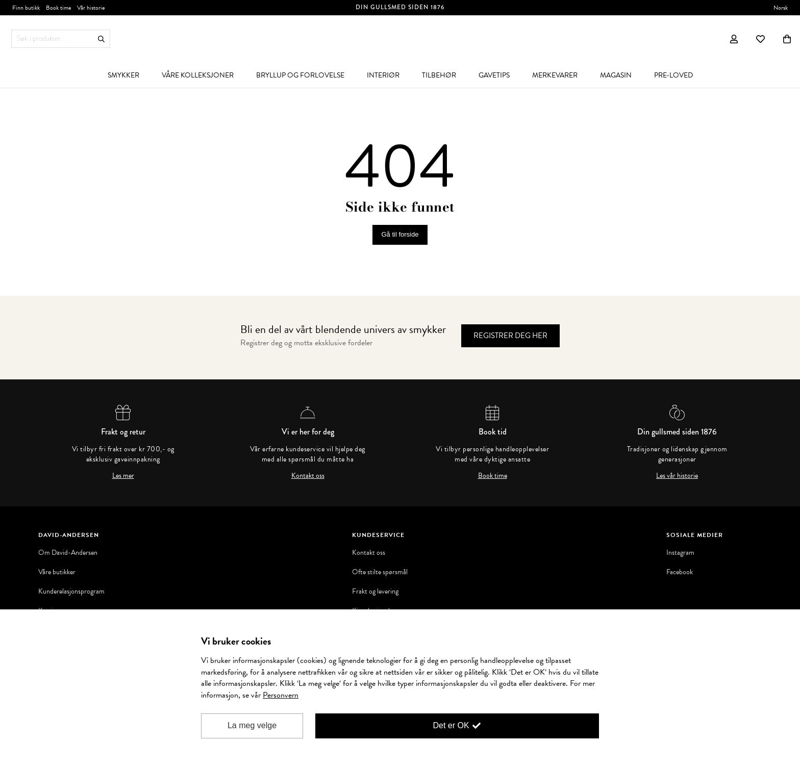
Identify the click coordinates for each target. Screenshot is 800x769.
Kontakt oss (307, 476)
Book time (492, 476)
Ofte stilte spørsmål (380, 572)
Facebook (679, 572)
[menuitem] (123, 75)
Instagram (680, 553)
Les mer (123, 476)
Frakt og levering (375, 591)
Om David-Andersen (67, 553)
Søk (101, 39)
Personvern (280, 695)
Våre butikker (57, 572)
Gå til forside (400, 234)
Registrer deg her (510, 335)
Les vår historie (677, 476)
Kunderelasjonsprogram (71, 591)
